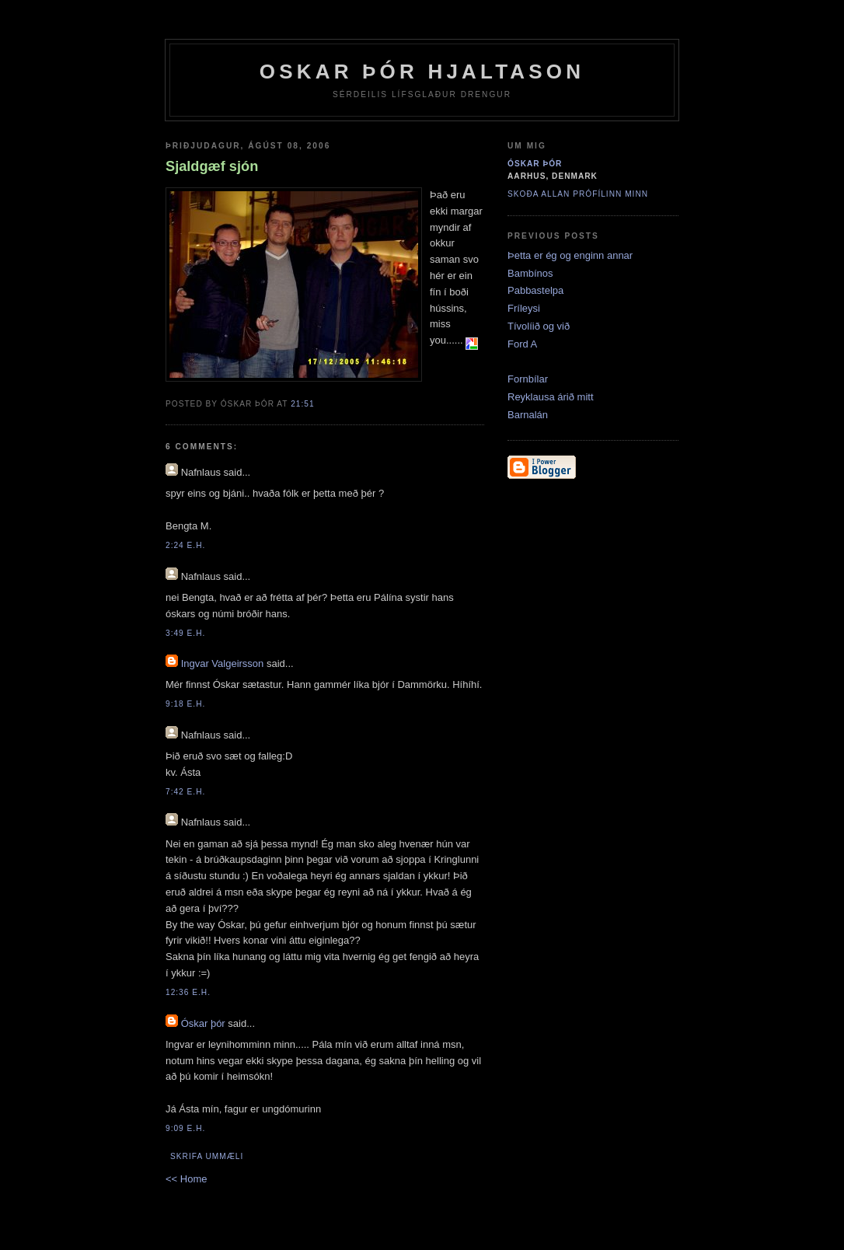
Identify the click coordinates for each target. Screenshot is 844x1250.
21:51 (302, 404)
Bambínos (530, 273)
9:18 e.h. (185, 704)
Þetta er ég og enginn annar (570, 255)
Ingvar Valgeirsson (222, 663)
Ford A (522, 344)
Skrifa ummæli (206, 1156)
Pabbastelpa (535, 290)
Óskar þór (203, 1023)
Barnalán (527, 415)
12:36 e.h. (188, 992)
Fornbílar (527, 379)
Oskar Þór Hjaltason (422, 71)
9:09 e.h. (185, 1128)
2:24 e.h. (185, 545)
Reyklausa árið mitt (550, 397)
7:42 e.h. (185, 791)
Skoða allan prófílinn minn (577, 194)
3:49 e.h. (185, 633)
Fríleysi (523, 308)
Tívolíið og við (538, 326)
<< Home (186, 1179)
